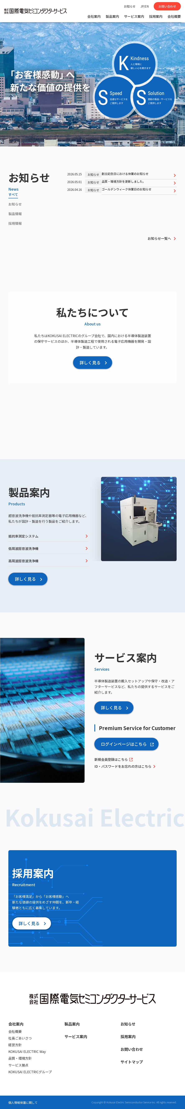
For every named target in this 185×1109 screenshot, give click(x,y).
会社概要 (174, 16)
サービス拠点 (18, 1065)
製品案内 (112, 16)
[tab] (13, 195)
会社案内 (94, 16)
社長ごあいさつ (20, 1038)
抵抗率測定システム (48, 536)
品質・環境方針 (20, 1058)
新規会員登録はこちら (113, 759)
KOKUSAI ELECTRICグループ (30, 1071)
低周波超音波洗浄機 (48, 548)
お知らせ (130, 6)
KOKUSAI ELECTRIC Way (27, 1051)
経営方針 (15, 1044)
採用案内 (155, 16)
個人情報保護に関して (23, 1102)
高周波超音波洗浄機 (48, 560)
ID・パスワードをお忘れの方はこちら (125, 766)
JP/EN (145, 6)
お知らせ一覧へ (162, 238)
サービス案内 (134, 16)
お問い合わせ (167, 6)
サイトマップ (131, 1061)
